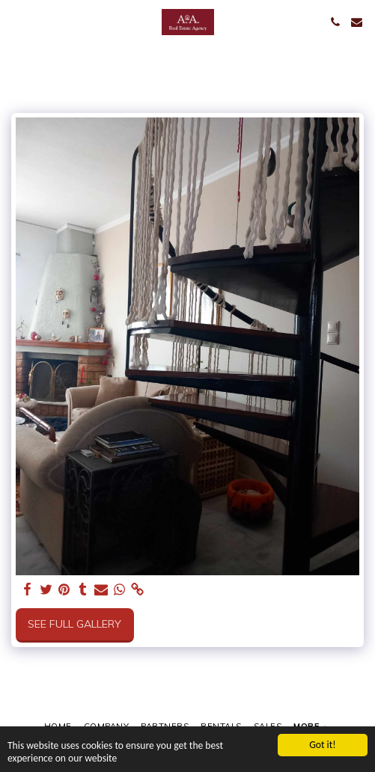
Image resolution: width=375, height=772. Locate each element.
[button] (16, 21)
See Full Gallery (74, 624)
